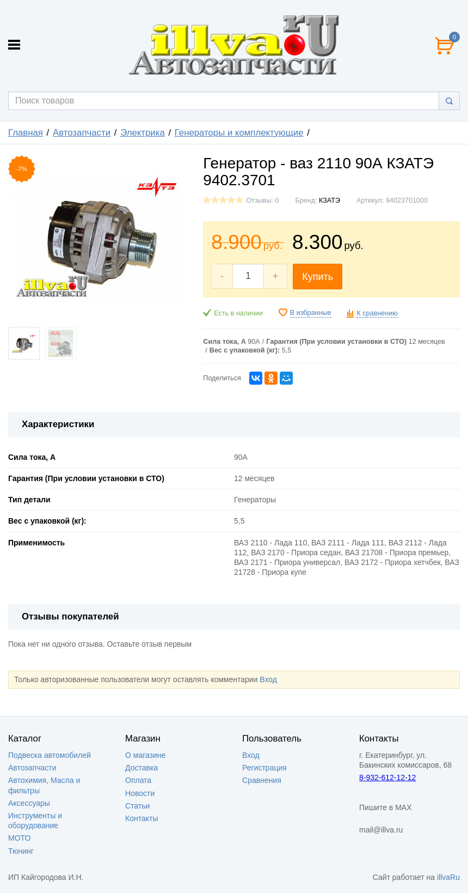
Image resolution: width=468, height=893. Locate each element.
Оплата (138, 780)
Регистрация (264, 767)
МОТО (19, 838)
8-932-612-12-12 (387, 777)
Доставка (141, 767)
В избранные (310, 313)
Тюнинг (21, 851)
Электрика (142, 132)
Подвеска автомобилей (49, 755)
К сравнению (376, 313)
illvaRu (448, 877)
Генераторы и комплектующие (239, 132)
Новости (140, 793)
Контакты (141, 818)
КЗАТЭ (329, 200)
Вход (268, 679)
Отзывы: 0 (262, 200)
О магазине (145, 755)
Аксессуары (29, 803)
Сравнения (261, 780)
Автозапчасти (81, 132)
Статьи (137, 805)
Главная (25, 132)
